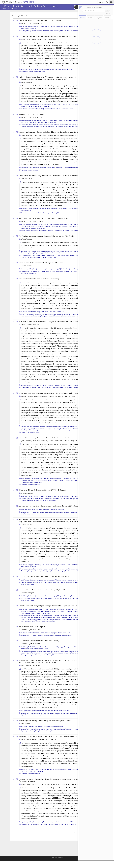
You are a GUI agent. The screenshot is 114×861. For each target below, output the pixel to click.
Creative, (64, 104)
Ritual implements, (26, 613)
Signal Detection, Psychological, (45, 430)
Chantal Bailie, (26, 39)
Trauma (29, 210)
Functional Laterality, (27, 480)
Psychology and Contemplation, (30, 731)
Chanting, (31, 312)
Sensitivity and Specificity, (28, 430)
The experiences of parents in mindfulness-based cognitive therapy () (47, 36)
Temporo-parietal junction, (70, 822)
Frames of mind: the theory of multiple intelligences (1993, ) (41, 263)
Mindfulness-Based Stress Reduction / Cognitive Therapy (57, 109)
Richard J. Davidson (68, 396)
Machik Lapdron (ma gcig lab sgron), (53, 596)
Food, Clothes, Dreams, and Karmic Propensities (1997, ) (43, 218)
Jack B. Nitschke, (26, 441)
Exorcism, (48, 26)
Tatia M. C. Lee (75, 784)
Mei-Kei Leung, (26, 784)
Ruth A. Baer (36, 665)
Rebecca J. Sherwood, (41, 396)
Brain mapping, (40, 426)
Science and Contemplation (28, 273)
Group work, (70, 104)
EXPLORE (103, 2)
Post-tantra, (54, 226)
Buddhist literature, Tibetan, (36, 26)
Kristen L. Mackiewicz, (56, 441)
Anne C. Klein (37, 630)
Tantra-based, (33, 122)
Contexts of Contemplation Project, (30, 109)
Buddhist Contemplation (71, 31)
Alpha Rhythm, (25, 426)
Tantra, (73, 596)
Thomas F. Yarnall (27, 524)
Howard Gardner (26, 266)
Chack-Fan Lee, (56, 784)
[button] (111, 2)
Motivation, (39, 428)
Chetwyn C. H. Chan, (38, 784)
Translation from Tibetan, (28, 228)
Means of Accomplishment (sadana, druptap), (48, 617)
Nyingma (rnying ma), (44, 226)
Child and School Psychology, (37, 168)
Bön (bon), (24, 251)
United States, (25, 771)
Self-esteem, (33, 106)
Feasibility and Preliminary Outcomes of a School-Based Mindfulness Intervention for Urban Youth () (58, 132)
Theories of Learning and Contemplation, (52, 271)
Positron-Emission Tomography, (51, 428)
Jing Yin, (48, 784)
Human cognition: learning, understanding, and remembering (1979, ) (44, 720)
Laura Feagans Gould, (67, 135)
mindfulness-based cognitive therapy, (44, 69)
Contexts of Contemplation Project (30, 432)
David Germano (38, 221)
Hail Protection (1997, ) (32, 626)
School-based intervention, (71, 168)
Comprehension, (32, 726)
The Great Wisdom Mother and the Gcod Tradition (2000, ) (44, 590)
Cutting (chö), (32, 596)
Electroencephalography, (64, 426)
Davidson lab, (53, 426)
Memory (60, 726)
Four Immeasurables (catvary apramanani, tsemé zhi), (77, 255)
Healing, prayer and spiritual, (59, 26)
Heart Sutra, (72, 26)
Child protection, (41, 104)
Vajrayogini (47, 613)
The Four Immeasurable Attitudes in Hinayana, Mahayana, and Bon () (46, 236)
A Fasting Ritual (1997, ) (32, 114)
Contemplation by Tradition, (29, 31)
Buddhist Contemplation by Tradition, (43, 230)
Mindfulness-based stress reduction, (40, 711)
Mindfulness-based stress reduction (61, 711)
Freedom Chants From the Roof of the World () (39, 279)
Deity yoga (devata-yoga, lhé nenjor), (38, 565)
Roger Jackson (37, 117)
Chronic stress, (51, 168)
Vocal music (60, 312)
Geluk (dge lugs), (75, 120)
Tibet (59, 253)
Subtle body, (76, 226)
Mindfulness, (59, 168)
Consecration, (49, 647)
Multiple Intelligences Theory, (69, 269)
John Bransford (26, 723)
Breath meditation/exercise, (29, 224)
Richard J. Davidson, (38, 739)
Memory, (32, 428)
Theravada (61, 509)
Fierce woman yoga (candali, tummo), (72, 224)
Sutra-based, (25, 122)
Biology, (23, 769)
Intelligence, (36, 269)
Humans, (24, 428)
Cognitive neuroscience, (28, 385)
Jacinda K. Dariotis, (53, 135)
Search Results (13, 8)
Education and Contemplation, (72, 271)
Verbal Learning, (60, 430)
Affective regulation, (27, 822)
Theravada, (55, 253)
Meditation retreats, (54, 611)
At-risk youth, (32, 104)
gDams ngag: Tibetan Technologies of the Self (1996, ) (42, 490)
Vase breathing (40, 228)
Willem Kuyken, (37, 39)
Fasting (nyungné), (69, 126)
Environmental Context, (36, 213)
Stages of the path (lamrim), (58, 580)
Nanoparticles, (57, 769)
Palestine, (70, 208)
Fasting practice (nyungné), (62, 120)
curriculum (40, 771)
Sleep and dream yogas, (65, 226)
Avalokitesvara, (25, 120)
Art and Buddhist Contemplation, (71, 314)
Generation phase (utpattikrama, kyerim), (72, 565)
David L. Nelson (51, 739)
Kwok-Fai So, (66, 784)
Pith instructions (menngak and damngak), (57, 496)
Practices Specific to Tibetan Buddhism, (32, 125)
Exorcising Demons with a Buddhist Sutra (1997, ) (40, 20)
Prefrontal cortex (37, 482)
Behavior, (33, 426)
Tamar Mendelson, (27, 135)
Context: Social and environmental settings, (34, 208)
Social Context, (25, 213)
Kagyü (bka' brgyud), (76, 251)
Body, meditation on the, (28, 509)
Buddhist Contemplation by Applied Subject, (33, 314)
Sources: (5, 9)
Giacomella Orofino (27, 593)
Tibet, (39, 122)
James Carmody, (26, 665)
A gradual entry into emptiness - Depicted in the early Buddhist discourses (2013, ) (52, 506)
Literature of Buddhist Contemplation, (31, 126)
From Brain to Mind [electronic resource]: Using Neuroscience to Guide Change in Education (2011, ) (56, 321)
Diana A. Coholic (26, 82)
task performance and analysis (74, 430)
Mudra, (62, 611)
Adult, (23, 478)
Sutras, (39, 512)
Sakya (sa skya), (38, 253)
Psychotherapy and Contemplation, (31, 715)
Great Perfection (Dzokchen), (29, 226)
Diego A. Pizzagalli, (27, 396)
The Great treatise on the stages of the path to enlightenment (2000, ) (44, 576)
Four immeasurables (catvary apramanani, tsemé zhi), (43, 251)
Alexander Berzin (26, 239)
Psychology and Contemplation (30, 170)
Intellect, (30, 269)
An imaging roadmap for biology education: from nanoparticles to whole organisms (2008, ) (55, 736)
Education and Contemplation (72, 388)
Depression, (24, 69)
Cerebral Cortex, (67, 478)
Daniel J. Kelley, (26, 739)
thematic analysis (67, 69)
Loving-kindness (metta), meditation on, (50, 822)
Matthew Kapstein (27, 493)
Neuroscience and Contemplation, (50, 824)
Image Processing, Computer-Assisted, (59, 480)
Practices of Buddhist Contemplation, (53, 31)
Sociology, (24, 210)
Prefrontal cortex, (67, 428)
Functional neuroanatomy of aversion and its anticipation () (44, 438)
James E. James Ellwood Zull (30, 324)
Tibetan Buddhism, (26, 230)
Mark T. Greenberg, (40, 135)
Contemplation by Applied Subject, (30, 271)
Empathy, (36, 822)
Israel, (49, 208)
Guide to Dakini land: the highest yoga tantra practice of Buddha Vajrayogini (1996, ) (49, 606)
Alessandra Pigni (26, 178)
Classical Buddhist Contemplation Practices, (33, 255)
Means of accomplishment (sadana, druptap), (34, 611)
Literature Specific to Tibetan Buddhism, (54, 125)
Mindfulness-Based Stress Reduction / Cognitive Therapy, (74, 713)
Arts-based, (24, 104)
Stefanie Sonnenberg (49, 39)
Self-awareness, (25, 106)
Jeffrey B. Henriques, (55, 396)
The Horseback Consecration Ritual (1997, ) (39, 640)
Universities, (33, 771)
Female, (74, 426)
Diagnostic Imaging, (40, 769)
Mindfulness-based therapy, (59, 208)
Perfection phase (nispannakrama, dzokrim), (78, 611)
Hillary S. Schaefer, (69, 441)
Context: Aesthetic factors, (53, 104)
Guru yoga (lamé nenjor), (28, 617)
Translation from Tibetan (28, 28)
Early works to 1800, (34, 580)
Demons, (39, 596)
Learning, (43, 269)
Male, (28, 428)
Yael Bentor (36, 644)
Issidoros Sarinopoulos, (40, 441)
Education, (24, 269)
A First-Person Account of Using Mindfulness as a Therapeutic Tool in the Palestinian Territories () (57, 175)
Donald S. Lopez (38, 23)
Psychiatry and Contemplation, (49, 713)
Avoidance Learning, (43, 478)
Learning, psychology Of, (53, 269)
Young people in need (44, 106)
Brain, (51, 478)
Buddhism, (24, 26)
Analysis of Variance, (31, 478)
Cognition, (24, 726)
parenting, (58, 69)
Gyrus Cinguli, (38, 480)
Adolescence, (25, 168)
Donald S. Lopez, (26, 23)
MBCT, (30, 69)
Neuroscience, (67, 385)
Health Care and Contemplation (50, 715)
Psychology (74, 385)
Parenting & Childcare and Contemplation (33, 71)
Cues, (47, 426)
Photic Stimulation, (26, 482)
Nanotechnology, (66, 769)
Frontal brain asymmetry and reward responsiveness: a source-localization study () (51, 393)
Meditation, (46, 509)
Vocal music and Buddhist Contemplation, (33, 316)
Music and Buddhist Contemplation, (55, 316)
